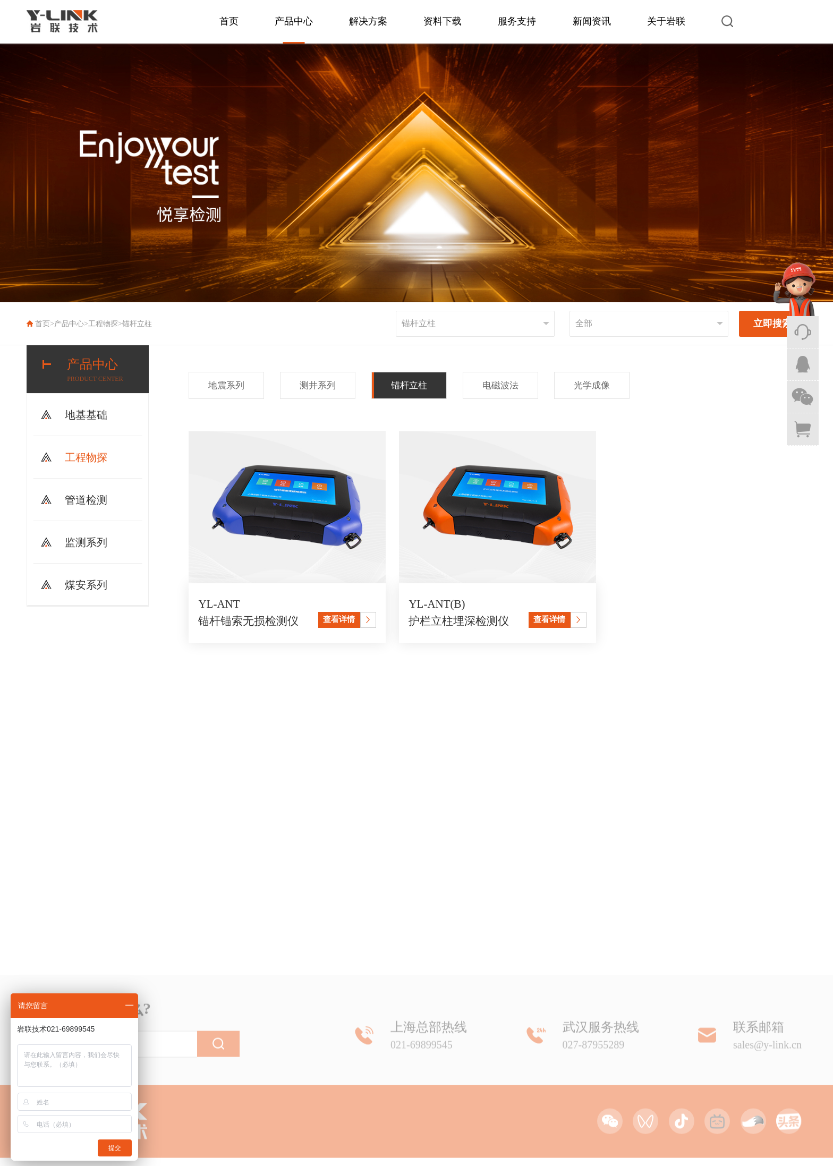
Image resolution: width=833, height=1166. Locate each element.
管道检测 (86, 500)
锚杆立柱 (137, 324)
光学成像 (592, 385)
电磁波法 (500, 385)
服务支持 (517, 21)
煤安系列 (86, 585)
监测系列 (86, 542)
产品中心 (294, 21)
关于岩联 (666, 21)
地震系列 (226, 385)
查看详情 (339, 619)
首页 (229, 21)
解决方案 (368, 21)
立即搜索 (772, 323)
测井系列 (318, 385)
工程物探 (103, 324)
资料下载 (442, 21)
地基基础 (86, 415)
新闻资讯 (592, 21)
